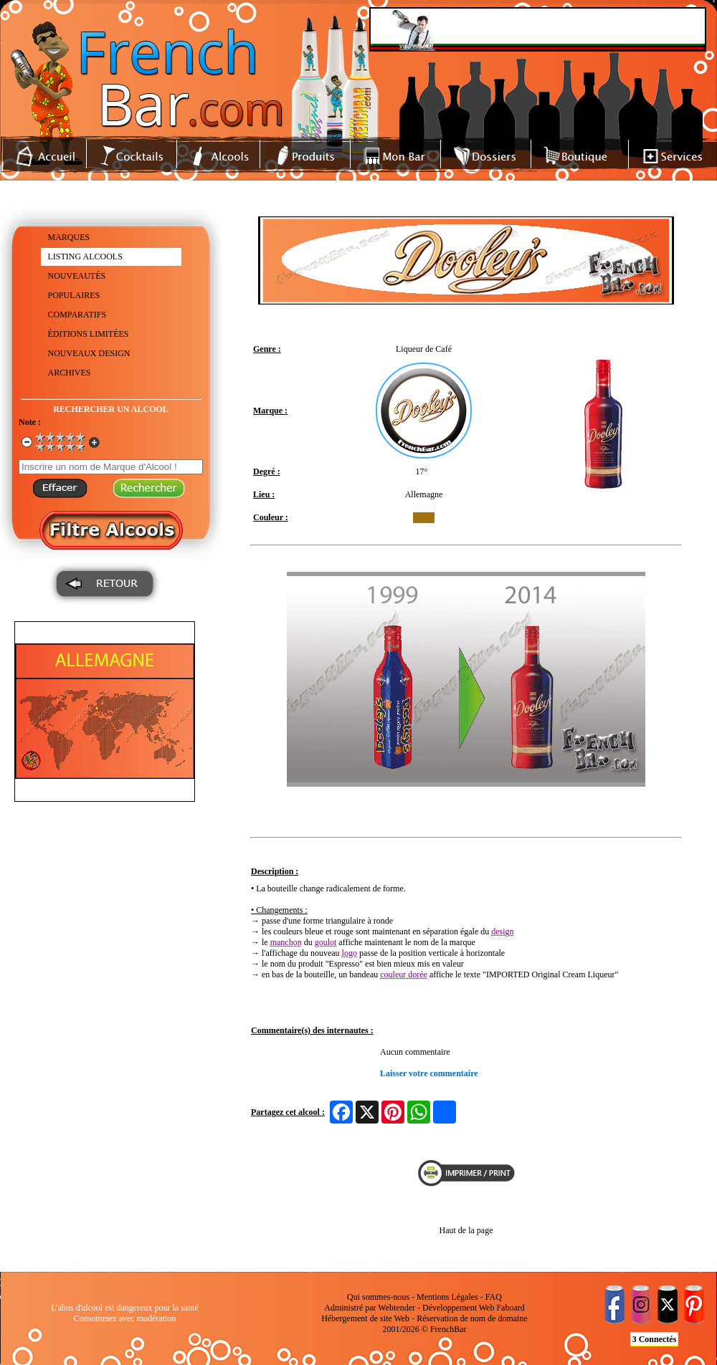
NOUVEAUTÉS (77, 276)
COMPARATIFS (77, 315)
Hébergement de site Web (365, 1318)
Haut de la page (466, 1230)
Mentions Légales (447, 1297)
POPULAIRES (74, 295)
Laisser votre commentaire (429, 1073)
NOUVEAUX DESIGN (89, 353)
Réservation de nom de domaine (472, 1318)
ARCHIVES (69, 373)
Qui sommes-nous (378, 1297)
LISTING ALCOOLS (85, 257)
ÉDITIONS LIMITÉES (88, 334)
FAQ (493, 1297)
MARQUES (69, 237)
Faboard (510, 1308)
